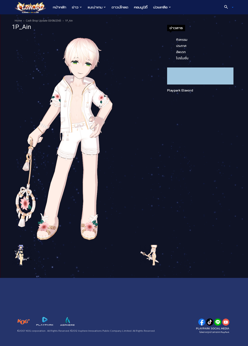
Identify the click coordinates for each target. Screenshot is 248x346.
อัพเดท (181, 51)
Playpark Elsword (180, 90)
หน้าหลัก (59, 7)
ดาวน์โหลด (120, 7)
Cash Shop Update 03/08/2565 (43, 20)
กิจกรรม (181, 39)
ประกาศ (181, 45)
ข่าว (77, 7)
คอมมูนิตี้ (140, 7)
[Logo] (32, 7)
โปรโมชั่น (182, 58)
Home (18, 20)
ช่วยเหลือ (162, 7)
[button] (227, 7)
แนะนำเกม (97, 7)
